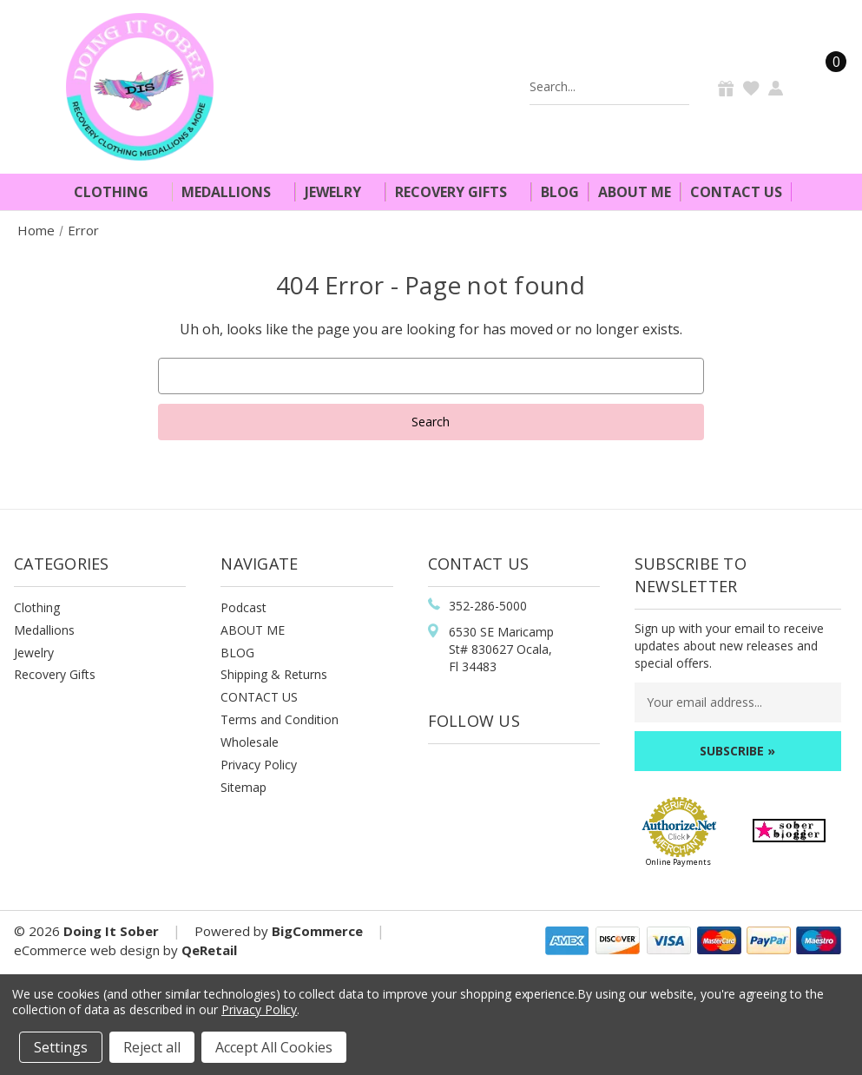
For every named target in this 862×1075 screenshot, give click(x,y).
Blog (560, 191)
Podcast (243, 607)
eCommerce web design (87, 950)
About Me (634, 191)
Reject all (152, 1047)
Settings (61, 1047)
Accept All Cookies (273, 1047)
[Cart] (825, 86)
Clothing (118, 191)
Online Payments (678, 861)
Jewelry (340, 191)
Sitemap (243, 787)
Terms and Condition (279, 719)
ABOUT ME (252, 630)
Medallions (233, 191)
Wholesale (249, 742)
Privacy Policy (258, 764)
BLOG (237, 652)
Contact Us (736, 191)
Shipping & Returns (273, 674)
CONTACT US (259, 697)
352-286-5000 (488, 605)
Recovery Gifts (458, 191)
